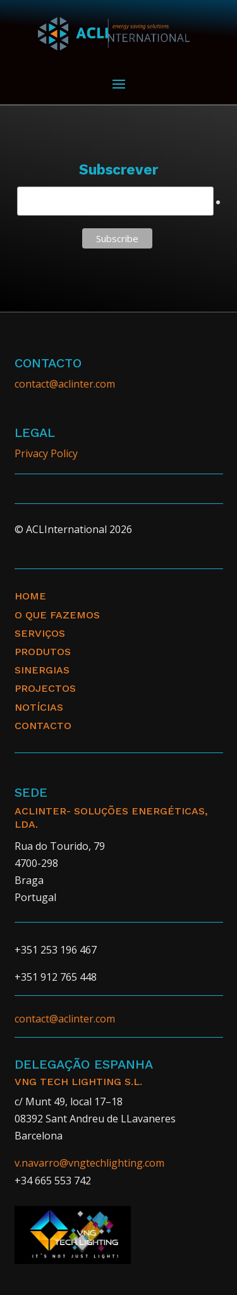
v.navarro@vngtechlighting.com (89, 1163)
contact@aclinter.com (65, 384)
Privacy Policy (46, 453)
